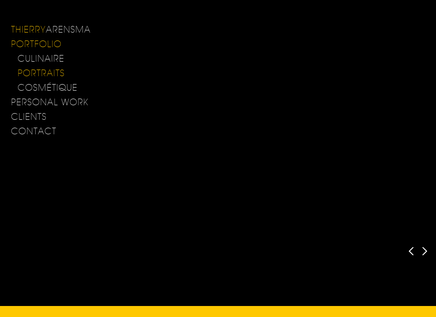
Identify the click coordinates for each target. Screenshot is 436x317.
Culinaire (41, 58)
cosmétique (48, 87)
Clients (29, 116)
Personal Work (50, 101)
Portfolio (36, 43)
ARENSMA (51, 29)
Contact (33, 130)
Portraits (41, 72)
